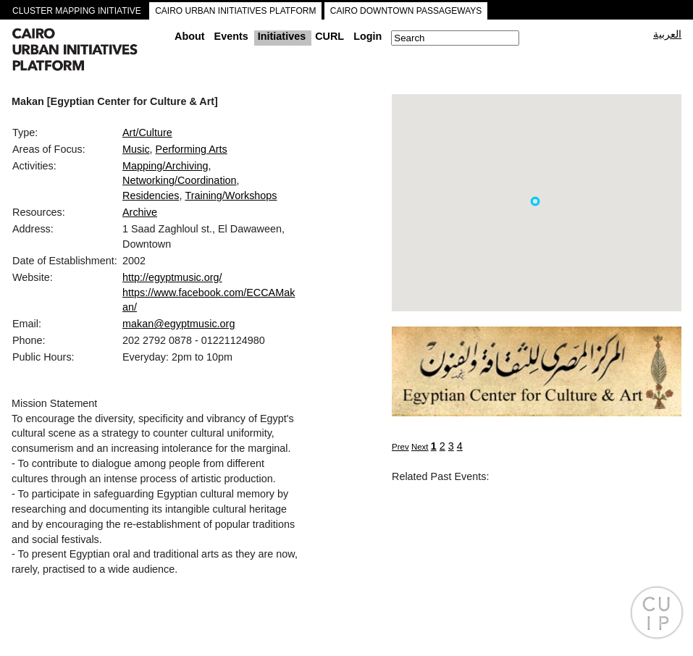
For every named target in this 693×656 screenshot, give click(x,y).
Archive (139, 212)
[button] (535, 201)
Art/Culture (147, 132)
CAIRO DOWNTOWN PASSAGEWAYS (406, 11)
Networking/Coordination (179, 180)
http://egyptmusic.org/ (172, 277)
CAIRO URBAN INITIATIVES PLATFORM (235, 11)
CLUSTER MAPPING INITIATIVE (76, 11)
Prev (400, 446)
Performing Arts (191, 149)
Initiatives (282, 36)
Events (231, 36)
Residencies (150, 195)
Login (367, 36)
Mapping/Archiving (165, 166)
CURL (329, 36)
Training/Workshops (231, 195)
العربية (667, 34)
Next (420, 446)
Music (136, 149)
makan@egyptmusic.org (178, 323)
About (190, 36)
